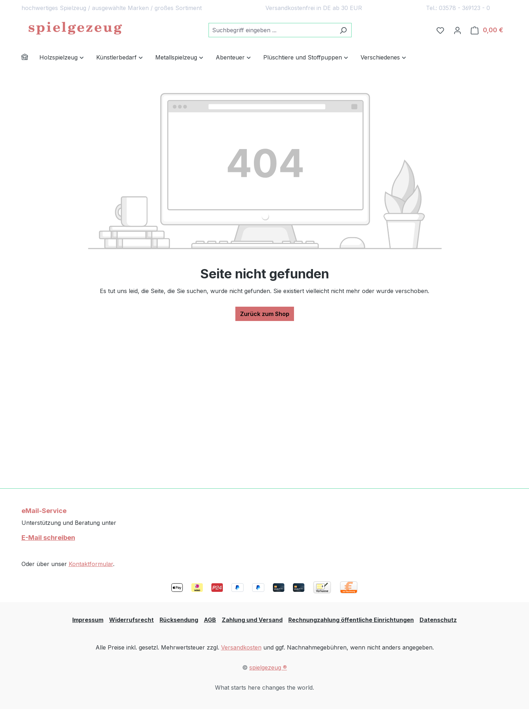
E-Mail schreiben (48, 537)
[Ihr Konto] (457, 30)
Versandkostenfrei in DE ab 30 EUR (313, 7)
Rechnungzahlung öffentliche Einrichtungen (351, 619)
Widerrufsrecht (131, 619)
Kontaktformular (91, 563)
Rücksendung (179, 619)
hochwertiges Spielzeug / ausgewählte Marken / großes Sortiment (111, 7)
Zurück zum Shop (264, 313)
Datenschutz (438, 619)
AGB (210, 619)
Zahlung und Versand (252, 619)
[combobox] (272, 30)
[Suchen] (343, 30)
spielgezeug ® (268, 667)
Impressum (87, 619)
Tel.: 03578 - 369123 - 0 (458, 7)
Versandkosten (241, 647)
